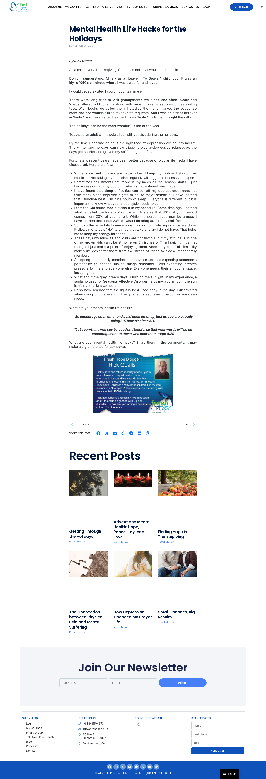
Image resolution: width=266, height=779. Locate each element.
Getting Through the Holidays (85, 534)
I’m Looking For (138, 7)
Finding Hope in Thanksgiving (172, 534)
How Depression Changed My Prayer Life (133, 617)
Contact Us (190, 7)
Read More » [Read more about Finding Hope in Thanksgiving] (166, 542)
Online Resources (165, 7)
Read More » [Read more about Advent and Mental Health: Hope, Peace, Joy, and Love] (122, 542)
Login (206, 7)
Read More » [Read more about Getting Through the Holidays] (77, 541)
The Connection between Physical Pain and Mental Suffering (86, 619)
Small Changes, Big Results (176, 614)
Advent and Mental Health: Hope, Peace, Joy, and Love (132, 529)
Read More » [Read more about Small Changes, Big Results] (166, 622)
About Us (55, 7)
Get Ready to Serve (99, 7)
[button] (98, 433)
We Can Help (73, 7)
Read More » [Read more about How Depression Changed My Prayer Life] (122, 627)
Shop (119, 7)
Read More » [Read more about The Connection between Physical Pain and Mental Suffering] (77, 632)
